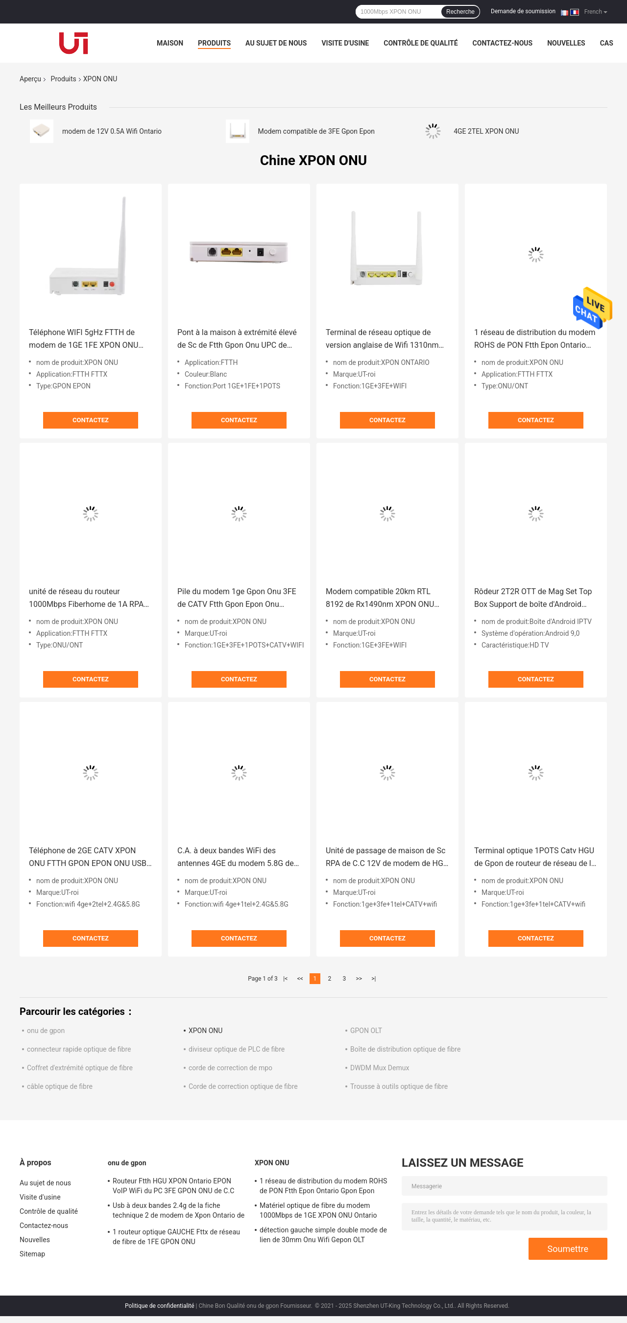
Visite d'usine (345, 43)
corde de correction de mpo (230, 1068)
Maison (170, 43)
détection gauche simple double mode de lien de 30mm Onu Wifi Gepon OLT (323, 1235)
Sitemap (32, 1254)
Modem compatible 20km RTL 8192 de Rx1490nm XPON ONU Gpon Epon (380, 599)
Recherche (460, 11)
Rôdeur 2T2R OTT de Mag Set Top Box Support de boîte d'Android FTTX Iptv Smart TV (533, 599)
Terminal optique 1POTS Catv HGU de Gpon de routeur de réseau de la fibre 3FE (534, 858)
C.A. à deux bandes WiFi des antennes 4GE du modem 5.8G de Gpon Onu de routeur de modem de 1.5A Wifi (238, 858)
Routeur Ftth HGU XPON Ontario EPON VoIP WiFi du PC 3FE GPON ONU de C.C (174, 1186)
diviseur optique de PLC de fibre (237, 1049)
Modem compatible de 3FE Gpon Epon (316, 131)
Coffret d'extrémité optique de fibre (80, 1068)
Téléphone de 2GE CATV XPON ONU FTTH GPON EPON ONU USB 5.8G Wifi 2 (87, 858)
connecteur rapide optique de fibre (79, 1049)
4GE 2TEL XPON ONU (486, 131)
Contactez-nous (503, 43)
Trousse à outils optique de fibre (399, 1086)
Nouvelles (566, 43)
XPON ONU (205, 1030)
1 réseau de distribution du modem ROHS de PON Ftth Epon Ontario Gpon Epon (535, 340)
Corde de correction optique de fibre (243, 1086)
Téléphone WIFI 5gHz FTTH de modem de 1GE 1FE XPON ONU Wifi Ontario (83, 340)
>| (373, 978)
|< (285, 978)
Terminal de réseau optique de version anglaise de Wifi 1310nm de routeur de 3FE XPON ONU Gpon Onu (387, 340)
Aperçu (30, 79)
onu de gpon (46, 1030)
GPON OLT (366, 1030)
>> (359, 978)
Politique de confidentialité (159, 1305)
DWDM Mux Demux (379, 1068)
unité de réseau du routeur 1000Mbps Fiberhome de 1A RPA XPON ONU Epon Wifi (86, 599)
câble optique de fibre (60, 1086)
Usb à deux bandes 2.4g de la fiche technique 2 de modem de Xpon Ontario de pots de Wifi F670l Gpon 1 (178, 1212)
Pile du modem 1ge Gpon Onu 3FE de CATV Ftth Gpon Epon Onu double (236, 599)
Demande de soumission (523, 11)
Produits (214, 43)
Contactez (90, 420)
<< (300, 978)
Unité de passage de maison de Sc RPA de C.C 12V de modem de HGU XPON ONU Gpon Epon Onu (387, 858)
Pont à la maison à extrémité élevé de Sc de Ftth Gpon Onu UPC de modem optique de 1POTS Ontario (237, 340)
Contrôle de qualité (421, 43)
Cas (606, 43)
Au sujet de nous (276, 43)
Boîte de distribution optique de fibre (405, 1049)
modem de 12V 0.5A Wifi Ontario (112, 131)
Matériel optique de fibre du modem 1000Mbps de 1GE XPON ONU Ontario (318, 1210)
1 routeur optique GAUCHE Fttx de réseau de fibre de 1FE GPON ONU (176, 1237)
